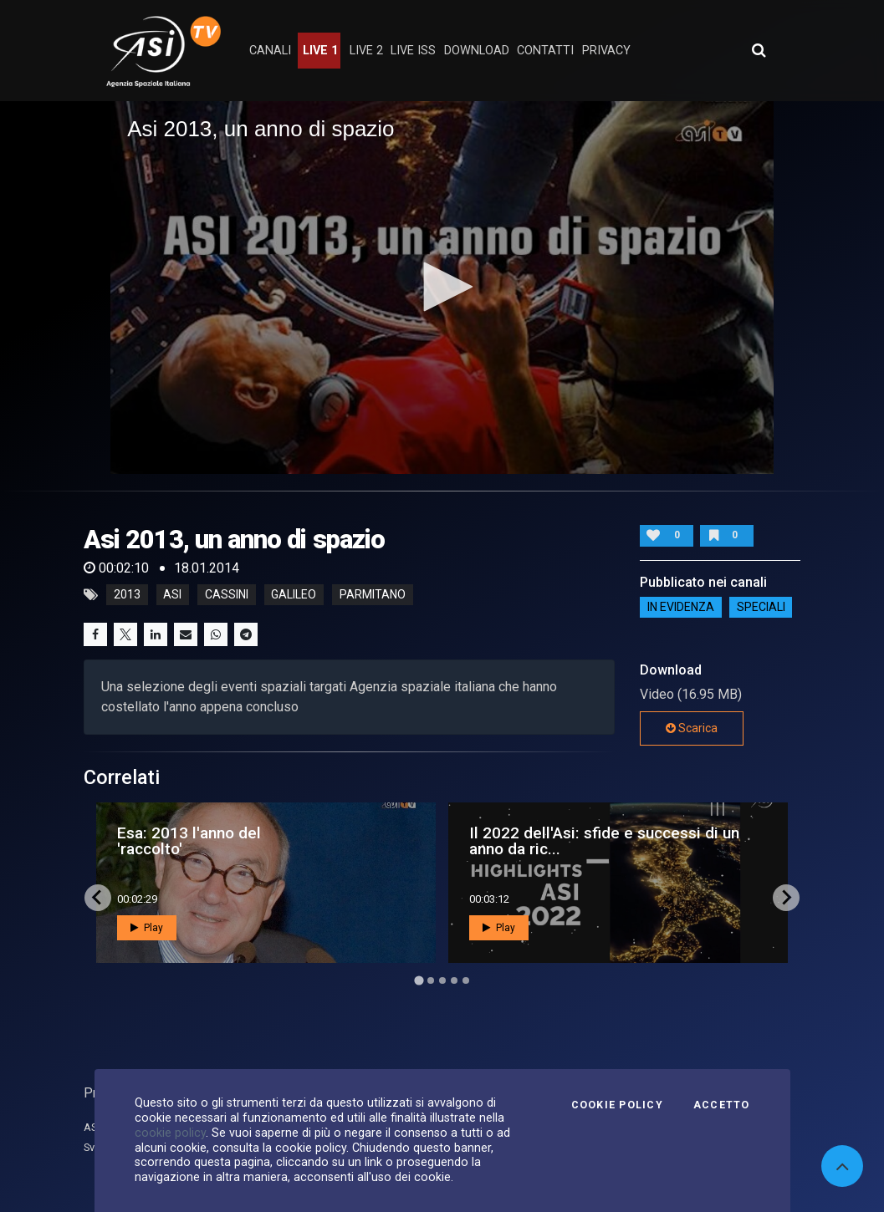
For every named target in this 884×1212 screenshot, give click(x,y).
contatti (545, 50)
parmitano (373, 595)
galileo (293, 595)
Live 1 (320, 50)
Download (476, 50)
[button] (442, 286)
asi (172, 595)
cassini (226, 595)
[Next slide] (786, 897)
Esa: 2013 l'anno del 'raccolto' (189, 840)
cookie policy (170, 1132)
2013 (127, 595)
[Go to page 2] (430, 980)
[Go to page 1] (418, 980)
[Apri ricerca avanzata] (758, 50)
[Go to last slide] (97, 897)
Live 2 (366, 50)
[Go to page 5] (465, 980)
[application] (442, 287)
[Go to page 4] (454, 980)
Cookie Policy (617, 1105)
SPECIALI (761, 607)
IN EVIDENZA (680, 607)
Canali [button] (270, 50)
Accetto (721, 1105)
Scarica (692, 728)
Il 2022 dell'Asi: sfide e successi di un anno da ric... (604, 840)
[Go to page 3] (442, 980)
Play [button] (146, 928)
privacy (606, 50)
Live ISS (413, 50)
